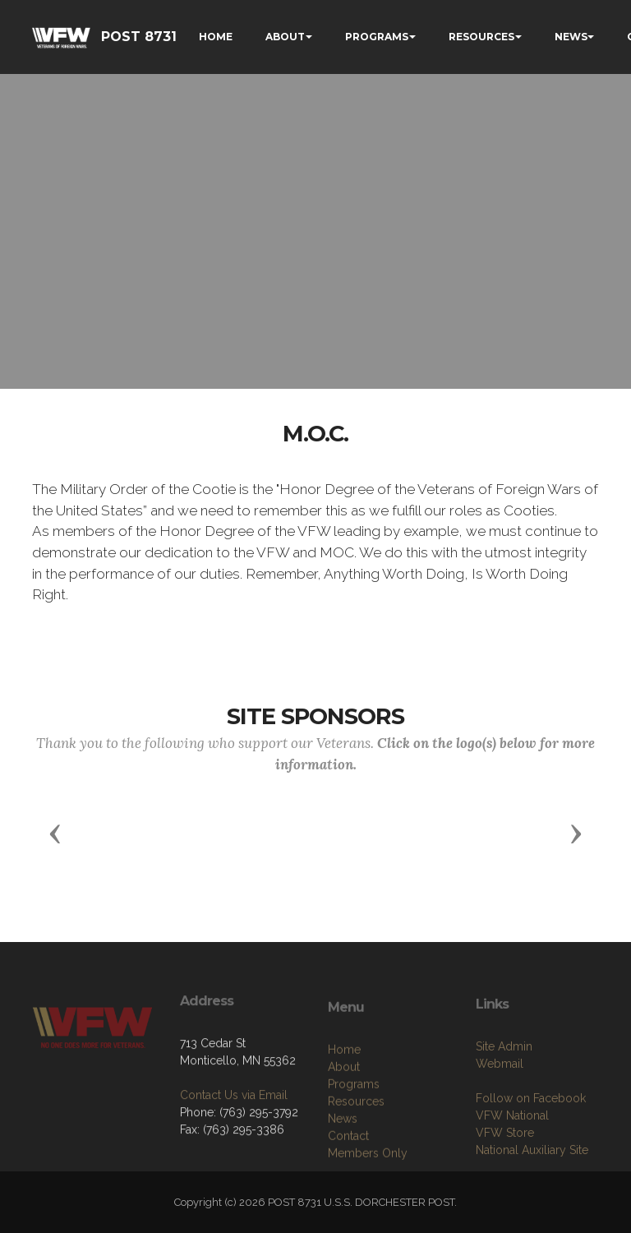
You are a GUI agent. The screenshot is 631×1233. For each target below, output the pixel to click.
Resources (356, 1155)
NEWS (571, 36)
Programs (354, 1138)
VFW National (512, 1164)
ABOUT (285, 36)
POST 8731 (139, 36)
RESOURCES (481, 36)
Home (344, 1104)
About (344, 1121)
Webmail (499, 1113)
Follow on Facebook (531, 1147)
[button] (55, 832)
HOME (216, 36)
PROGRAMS (376, 36)
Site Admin (504, 1095)
